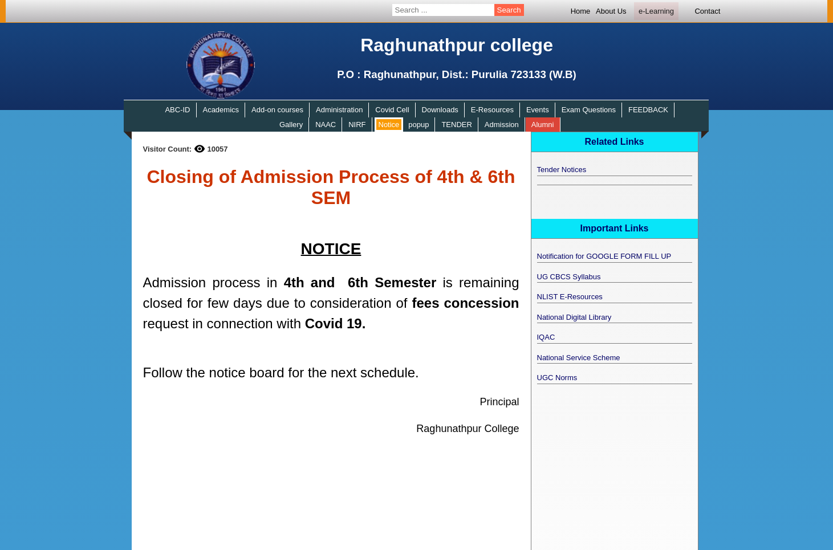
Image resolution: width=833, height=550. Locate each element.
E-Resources (492, 109)
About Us (611, 11)
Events (537, 109)
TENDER (456, 124)
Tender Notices (562, 169)
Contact (707, 11)
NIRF (356, 124)
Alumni (542, 124)
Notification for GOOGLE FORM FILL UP (604, 256)
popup (418, 124)
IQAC (546, 337)
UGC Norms (557, 377)
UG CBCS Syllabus (569, 276)
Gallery (291, 124)
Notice (389, 124)
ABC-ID (177, 109)
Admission (502, 124)
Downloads (440, 109)
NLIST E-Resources (570, 296)
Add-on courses (277, 109)
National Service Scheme (578, 357)
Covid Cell (392, 109)
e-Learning (656, 11)
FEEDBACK (648, 109)
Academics (220, 109)
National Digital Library (574, 317)
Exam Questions (589, 109)
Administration (339, 109)
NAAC (325, 124)
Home (581, 11)
